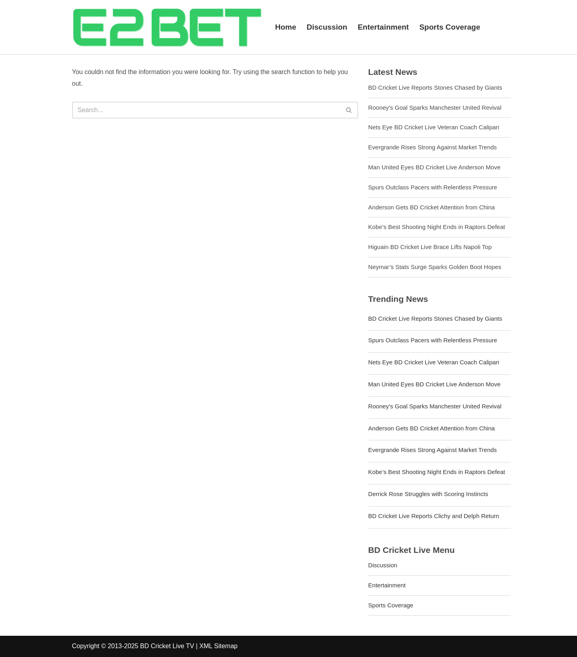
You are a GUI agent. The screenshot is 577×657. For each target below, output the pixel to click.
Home (286, 27)
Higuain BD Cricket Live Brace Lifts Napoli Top (430, 246)
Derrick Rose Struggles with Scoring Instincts (428, 493)
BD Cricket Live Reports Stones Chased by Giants (435, 87)
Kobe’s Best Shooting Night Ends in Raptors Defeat (436, 226)
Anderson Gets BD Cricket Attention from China (431, 207)
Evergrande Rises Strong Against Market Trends (432, 147)
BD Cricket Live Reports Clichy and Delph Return (433, 515)
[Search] (206, 110)
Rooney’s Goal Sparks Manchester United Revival (434, 107)
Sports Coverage (449, 27)
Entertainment (383, 27)
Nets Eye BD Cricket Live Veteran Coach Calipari (433, 127)
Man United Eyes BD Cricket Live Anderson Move (434, 167)
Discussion (327, 27)
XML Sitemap (219, 646)
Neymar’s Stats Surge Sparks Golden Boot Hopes (434, 266)
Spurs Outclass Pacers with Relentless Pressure (432, 187)
